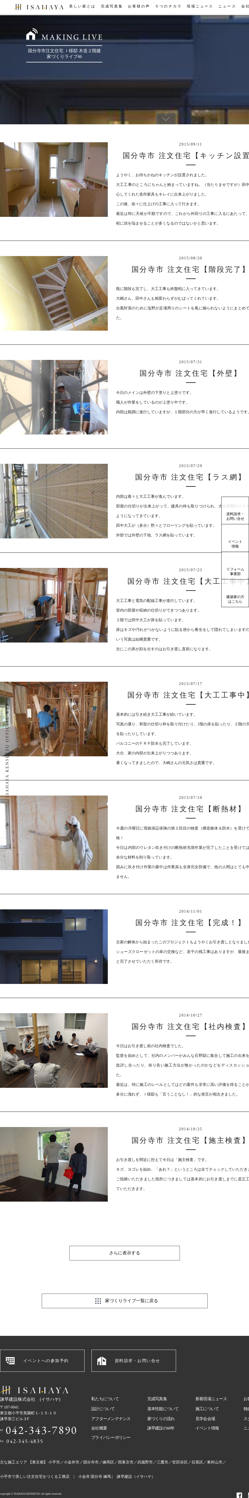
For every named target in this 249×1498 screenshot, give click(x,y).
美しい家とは (80, 7)
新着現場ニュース (211, 1385)
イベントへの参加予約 (46, 1347)
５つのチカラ (167, 7)
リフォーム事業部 (235, 571)
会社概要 (99, 1414)
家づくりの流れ (161, 1405)
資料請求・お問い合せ (235, 516)
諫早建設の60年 (161, 1414)
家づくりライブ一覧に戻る (131, 1286)
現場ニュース (199, 7)
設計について (103, 1395)
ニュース (227, 7)
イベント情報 (235, 543)
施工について (207, 1395)
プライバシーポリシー (111, 1423)
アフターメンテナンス (111, 1405)
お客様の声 (138, 7)
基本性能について (163, 1395)
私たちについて (105, 1385)
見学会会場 (205, 1405)
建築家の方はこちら (235, 599)
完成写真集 (110, 7)
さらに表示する (124, 1239)
